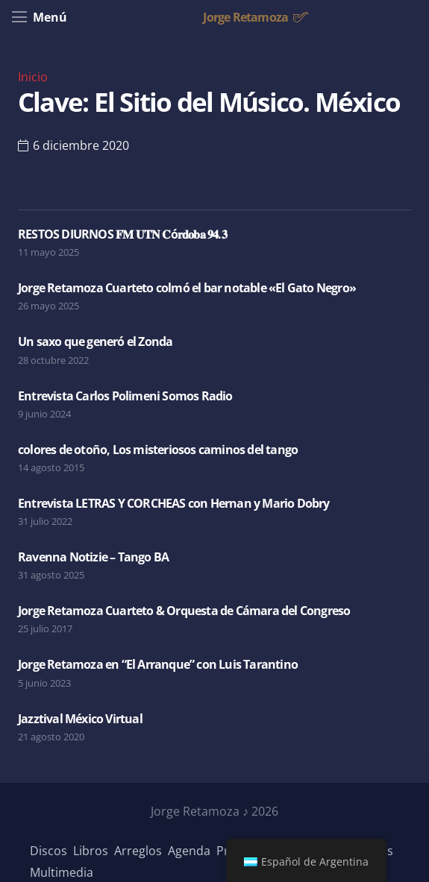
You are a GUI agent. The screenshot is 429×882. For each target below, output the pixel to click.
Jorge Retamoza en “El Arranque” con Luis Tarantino (158, 664)
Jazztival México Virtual (80, 719)
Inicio (33, 77)
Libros (90, 850)
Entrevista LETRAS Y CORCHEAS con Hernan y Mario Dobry (174, 503)
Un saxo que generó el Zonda (95, 341)
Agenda (189, 850)
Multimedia (61, 872)
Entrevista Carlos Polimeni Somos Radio (125, 396)
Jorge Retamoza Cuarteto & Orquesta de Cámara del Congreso (184, 610)
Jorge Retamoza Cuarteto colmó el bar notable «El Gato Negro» (187, 288)
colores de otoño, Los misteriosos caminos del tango (158, 449)
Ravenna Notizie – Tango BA (93, 557)
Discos (48, 850)
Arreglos (138, 850)
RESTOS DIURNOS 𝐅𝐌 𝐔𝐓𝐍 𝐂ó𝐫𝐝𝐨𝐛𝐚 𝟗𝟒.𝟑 (122, 234)
